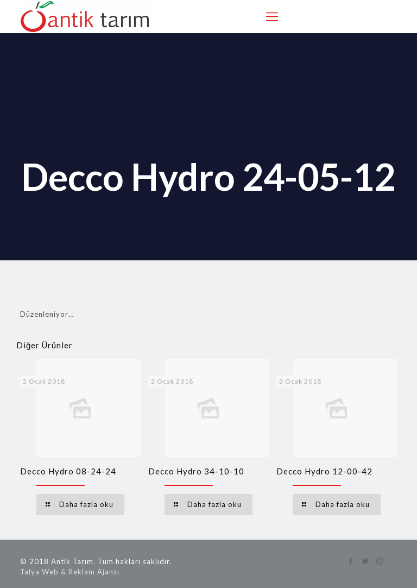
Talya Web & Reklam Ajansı (69, 571)
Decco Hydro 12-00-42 (324, 471)
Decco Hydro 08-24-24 (68, 471)
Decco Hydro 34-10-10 (196, 471)
